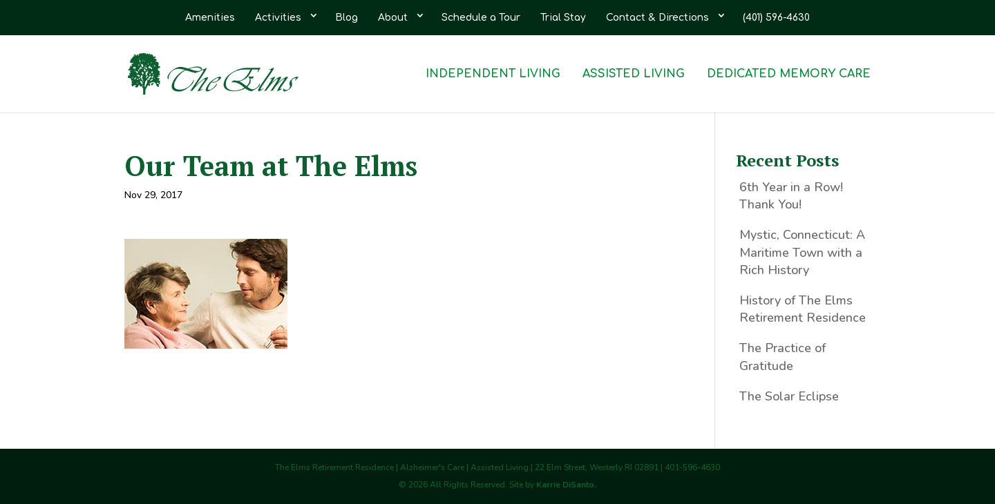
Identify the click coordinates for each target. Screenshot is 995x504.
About (393, 17)
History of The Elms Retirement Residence (802, 309)
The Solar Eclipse (789, 396)
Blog (346, 17)
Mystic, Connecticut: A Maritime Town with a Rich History (802, 252)
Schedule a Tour (481, 17)
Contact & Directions (657, 17)
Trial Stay (563, 17)
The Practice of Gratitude (782, 357)
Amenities (210, 17)
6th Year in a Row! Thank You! (791, 196)
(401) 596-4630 (776, 17)
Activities (278, 17)
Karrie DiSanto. (566, 484)
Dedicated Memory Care (789, 74)
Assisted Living (633, 74)
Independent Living (493, 74)
